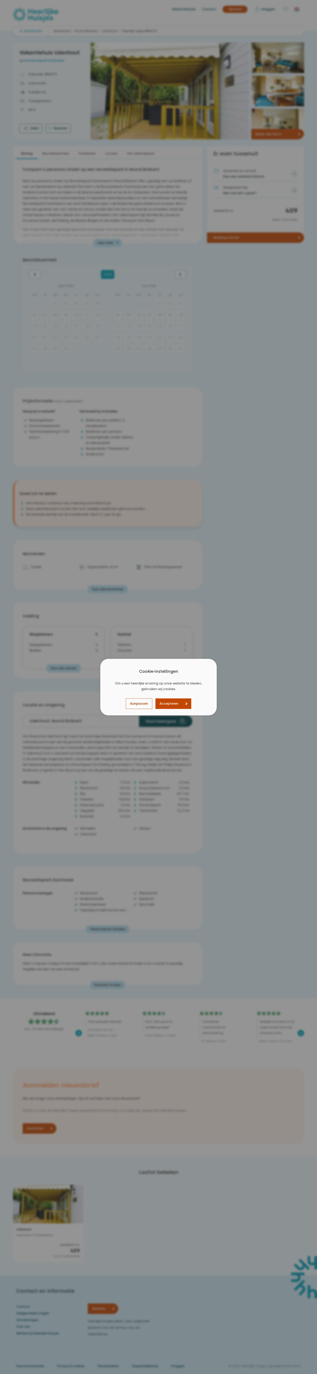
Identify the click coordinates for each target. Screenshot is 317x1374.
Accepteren (169, 703)
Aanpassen (139, 703)
